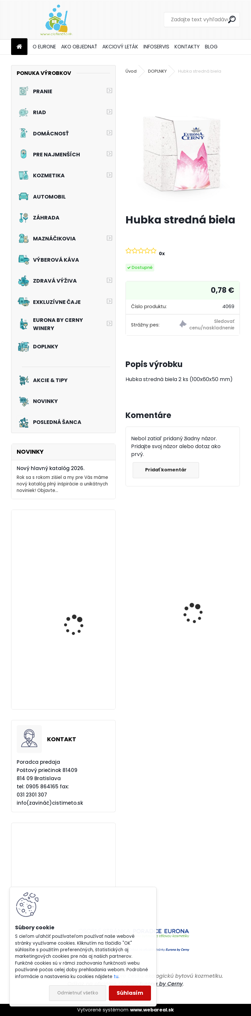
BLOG (211, 46)
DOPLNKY (157, 71)
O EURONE (44, 46)
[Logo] (56, 19)
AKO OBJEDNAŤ (79, 46)
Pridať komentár (167, 469)
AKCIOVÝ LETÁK (120, 46)
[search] (232, 19)
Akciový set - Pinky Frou (81, 620)
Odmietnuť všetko (77, 993)
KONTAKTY (187, 46)
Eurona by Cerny (161, 984)
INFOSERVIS (156, 46)
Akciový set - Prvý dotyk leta (82, 686)
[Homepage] (19, 47)
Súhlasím (130, 993)
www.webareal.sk (152, 1010)
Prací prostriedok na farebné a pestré (212, 646)
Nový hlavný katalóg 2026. (50, 468)
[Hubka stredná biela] (183, 144)
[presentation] (129, 601)
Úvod (131, 71)
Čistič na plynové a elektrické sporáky (152, 643)
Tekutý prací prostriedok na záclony (83, 569)
